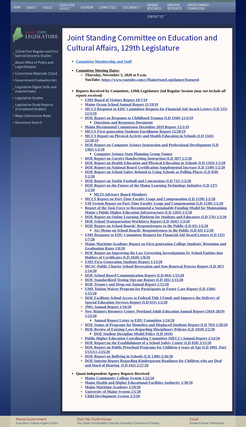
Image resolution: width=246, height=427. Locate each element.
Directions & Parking (147, 423)
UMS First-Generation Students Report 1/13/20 (123, 262)
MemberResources (154, 6)
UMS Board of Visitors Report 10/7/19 (116, 100)
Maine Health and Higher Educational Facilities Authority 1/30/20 (139, 382)
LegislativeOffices (67, 7)
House (48, 7)
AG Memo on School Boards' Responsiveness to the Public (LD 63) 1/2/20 (153, 230)
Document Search (28, 122)
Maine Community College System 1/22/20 (119, 378)
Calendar (86, 7)
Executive (22, 423)
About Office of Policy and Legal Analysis (34, 64)
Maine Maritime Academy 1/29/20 (112, 387)
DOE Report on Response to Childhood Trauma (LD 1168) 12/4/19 (139, 118)
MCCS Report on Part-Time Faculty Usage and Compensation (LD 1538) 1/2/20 (150, 199)
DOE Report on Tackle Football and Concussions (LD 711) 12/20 (138, 181)
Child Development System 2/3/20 (112, 396)
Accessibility (99, 423)
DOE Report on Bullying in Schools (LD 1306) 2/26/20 (129, 356)
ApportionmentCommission (198, 6)
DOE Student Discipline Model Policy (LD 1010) (133, 334)
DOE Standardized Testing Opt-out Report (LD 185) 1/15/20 (134, 280)
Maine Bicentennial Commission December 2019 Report (131, 127)
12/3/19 (183, 127)
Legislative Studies (29, 98)
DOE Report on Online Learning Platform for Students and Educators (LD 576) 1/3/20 (155, 217)
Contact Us (156, 16)
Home (17, 7)
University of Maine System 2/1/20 (113, 391)
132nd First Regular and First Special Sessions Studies (36, 53)
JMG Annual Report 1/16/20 (108, 307)
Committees (108, 7)
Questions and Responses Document (123, 122)
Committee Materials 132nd (36, 73)
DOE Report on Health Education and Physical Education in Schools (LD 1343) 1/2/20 (155, 163)
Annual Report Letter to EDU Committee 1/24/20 (134, 320)
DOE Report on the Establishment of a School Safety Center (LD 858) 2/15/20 (148, 343)
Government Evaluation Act (36, 80)
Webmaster (217, 423)
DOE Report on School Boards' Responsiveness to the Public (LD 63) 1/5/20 (146, 226)
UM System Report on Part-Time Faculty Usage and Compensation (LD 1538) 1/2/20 (154, 203)
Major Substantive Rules (33, 116)
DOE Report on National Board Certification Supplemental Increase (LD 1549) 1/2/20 (155, 167)
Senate (32, 7)
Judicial (34, 423)
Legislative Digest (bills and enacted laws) (35, 89)
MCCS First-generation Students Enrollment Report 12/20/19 (135, 131)
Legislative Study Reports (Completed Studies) (34, 107)
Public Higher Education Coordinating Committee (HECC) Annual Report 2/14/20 (152, 338)
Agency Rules (49, 423)
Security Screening (121, 423)
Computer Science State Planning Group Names (133, 154)
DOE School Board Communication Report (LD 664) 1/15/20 (134, 275)
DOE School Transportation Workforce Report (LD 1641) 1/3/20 (137, 221)
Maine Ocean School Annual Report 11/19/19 (121, 104)
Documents (132, 7)
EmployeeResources (174, 6)
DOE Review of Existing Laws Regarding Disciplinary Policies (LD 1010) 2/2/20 (150, 329)
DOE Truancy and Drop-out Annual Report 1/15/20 (127, 284)
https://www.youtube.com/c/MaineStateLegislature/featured (150, 80)
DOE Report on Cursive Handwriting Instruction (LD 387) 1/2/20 (138, 158)
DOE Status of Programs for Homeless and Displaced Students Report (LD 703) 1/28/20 (156, 325)
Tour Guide (83, 423)
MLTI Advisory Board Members (120, 194)
